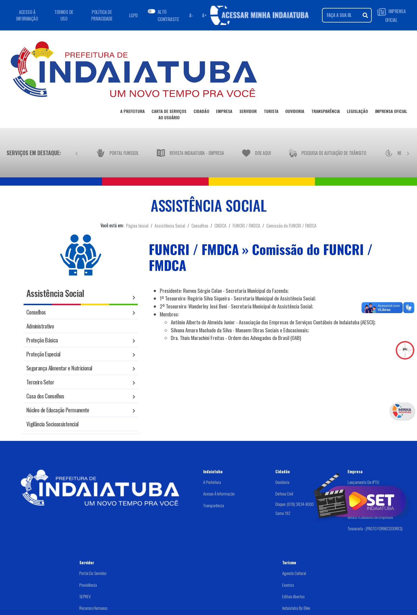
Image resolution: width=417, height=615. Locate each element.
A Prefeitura (212, 482)
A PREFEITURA (132, 112)
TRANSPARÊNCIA (325, 112)
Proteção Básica (42, 340)
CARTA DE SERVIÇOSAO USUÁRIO (169, 115)
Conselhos (199, 225)
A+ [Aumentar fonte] (204, 15)
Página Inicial (137, 225)
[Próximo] (408, 152)
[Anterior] (76, 152)
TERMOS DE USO (63, 15)
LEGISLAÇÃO (357, 112)
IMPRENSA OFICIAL (391, 15)
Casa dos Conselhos (45, 396)
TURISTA (271, 112)
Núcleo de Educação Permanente (57, 410)
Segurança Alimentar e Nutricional (59, 368)
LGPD (133, 15)
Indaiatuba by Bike (296, 608)
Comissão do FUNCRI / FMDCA (291, 225)
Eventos (288, 585)
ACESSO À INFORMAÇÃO (27, 15)
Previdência (88, 585)
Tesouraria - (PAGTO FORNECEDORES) (375, 528)
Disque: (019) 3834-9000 (294, 504)
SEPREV (85, 596)
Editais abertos (293, 596)
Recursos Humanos (93, 608)
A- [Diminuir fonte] (191, 15)
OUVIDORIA (294, 112)
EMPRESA (224, 112)
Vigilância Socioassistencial (52, 424)
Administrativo (40, 326)
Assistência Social (170, 225)
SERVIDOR (248, 112)
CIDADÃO (201, 112)
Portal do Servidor (93, 573)
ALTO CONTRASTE (168, 15)
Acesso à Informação (219, 494)
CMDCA (220, 225)
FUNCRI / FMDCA (246, 225)
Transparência (213, 505)
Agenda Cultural (294, 573)
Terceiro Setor (40, 382)
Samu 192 (282, 513)
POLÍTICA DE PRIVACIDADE (102, 15)
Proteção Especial (43, 354)
